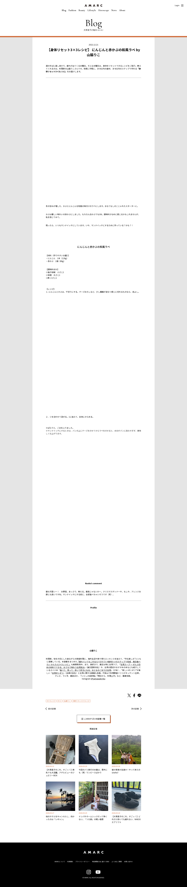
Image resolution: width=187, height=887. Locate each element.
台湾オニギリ (57, 673)
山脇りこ (67, 701)
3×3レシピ (51, 701)
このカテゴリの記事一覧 (94, 718)
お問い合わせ (128, 861)
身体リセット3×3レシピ (82, 701)
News (114, 10)
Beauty (82, 10)
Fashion (72, 10)
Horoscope (103, 10)
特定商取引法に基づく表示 (100, 861)
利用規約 (70, 861)
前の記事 (52, 708)
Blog (64, 10)
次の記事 (135, 708)
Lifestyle (92, 10)
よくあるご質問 (117, 861)
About (122, 10)
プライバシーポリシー (82, 861)
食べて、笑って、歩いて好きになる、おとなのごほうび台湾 (85, 670)
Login (177, 5)
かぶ (59, 701)
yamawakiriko (99, 678)
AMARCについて (60, 861)
